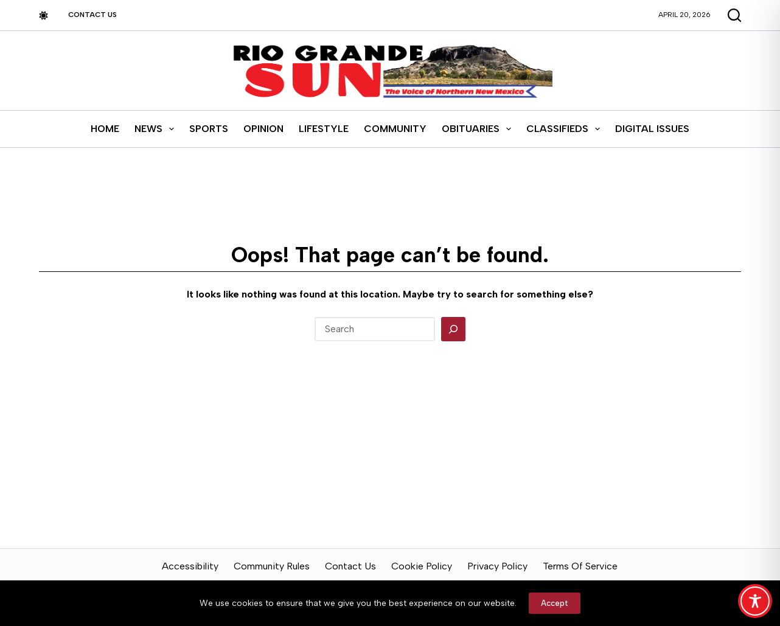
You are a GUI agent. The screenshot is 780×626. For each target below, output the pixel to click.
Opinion (263, 128)
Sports (208, 128)
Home (105, 128)
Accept (554, 603)
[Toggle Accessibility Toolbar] (755, 601)
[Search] (453, 329)
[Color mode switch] (43, 15)
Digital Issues (652, 128)
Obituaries (479, 129)
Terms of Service (580, 566)
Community (395, 128)
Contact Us (92, 14)
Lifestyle (324, 128)
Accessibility (190, 566)
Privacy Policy (497, 566)
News (156, 129)
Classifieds (565, 129)
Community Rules (272, 566)
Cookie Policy (421, 566)
